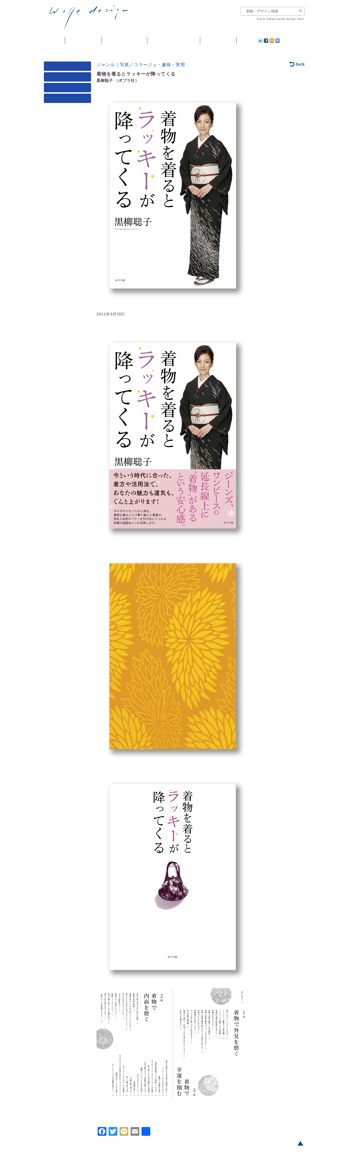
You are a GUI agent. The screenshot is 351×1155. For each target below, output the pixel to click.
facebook (250, 40)
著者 (68, 88)
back (297, 64)
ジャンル (68, 78)
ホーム (54, 40)
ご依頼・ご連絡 (218, 40)
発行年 (68, 99)
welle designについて (173, 40)
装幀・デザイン (83, 40)
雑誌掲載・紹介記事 (124, 40)
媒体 (68, 67)
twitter (242, 40)
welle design (88, 18)
